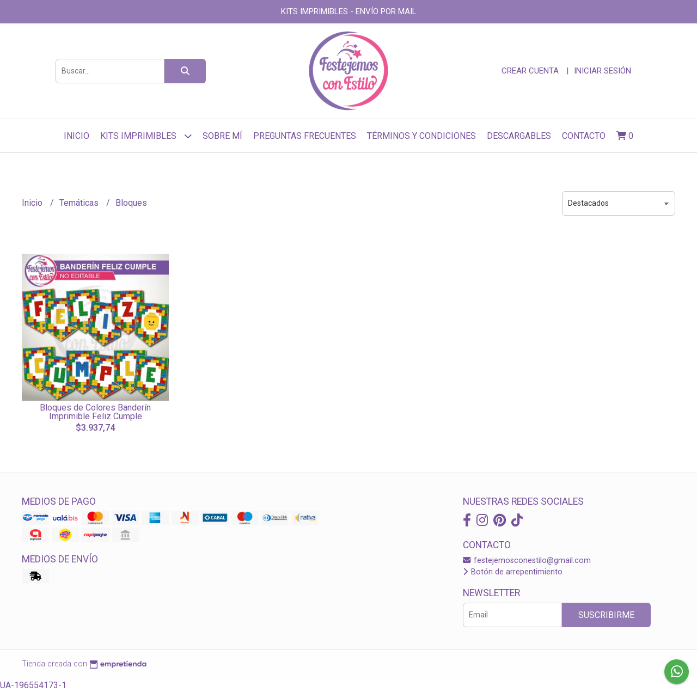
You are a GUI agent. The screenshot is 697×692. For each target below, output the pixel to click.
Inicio (76, 136)
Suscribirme (606, 615)
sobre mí (222, 136)
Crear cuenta (530, 71)
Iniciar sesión (602, 71)
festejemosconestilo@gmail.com (527, 560)
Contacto (584, 136)
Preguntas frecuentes (304, 136)
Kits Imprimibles (146, 135)
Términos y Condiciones (421, 136)
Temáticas (80, 203)
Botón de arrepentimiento (513, 572)
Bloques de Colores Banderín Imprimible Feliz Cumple (95, 411)
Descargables (519, 136)
